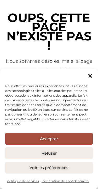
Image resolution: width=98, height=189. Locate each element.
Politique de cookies (23, 181)
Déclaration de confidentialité (65, 181)
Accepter (49, 138)
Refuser (49, 153)
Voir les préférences (49, 167)
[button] (90, 75)
